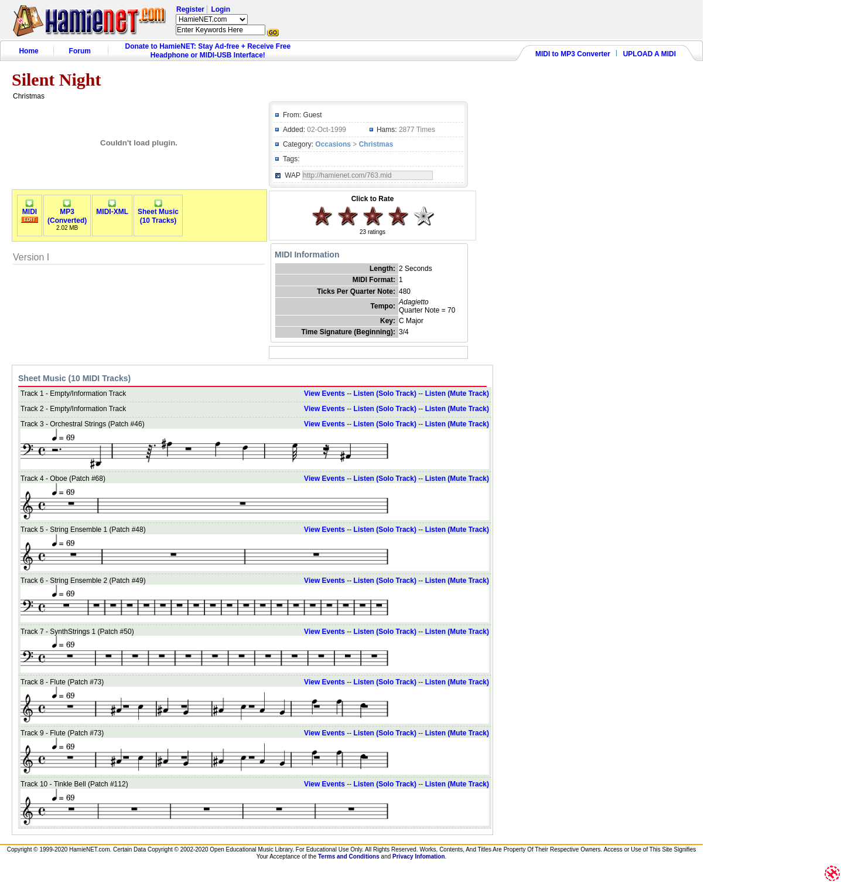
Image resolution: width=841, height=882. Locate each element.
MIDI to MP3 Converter (572, 54)
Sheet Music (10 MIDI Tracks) (74, 378)
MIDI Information (307, 254)
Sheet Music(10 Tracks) (158, 213)
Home (28, 51)
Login (220, 9)
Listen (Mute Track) (457, 393)
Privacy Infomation (418, 856)
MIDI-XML (112, 208)
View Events (324, 393)
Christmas (376, 144)
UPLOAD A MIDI (649, 54)
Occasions (333, 144)
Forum (80, 51)
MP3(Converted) (67, 213)
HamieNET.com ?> (212, 19)
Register (190, 9)
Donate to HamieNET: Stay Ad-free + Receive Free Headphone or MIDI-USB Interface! (208, 50)
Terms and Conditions (349, 856)
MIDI (29, 208)
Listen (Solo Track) (385, 393)
